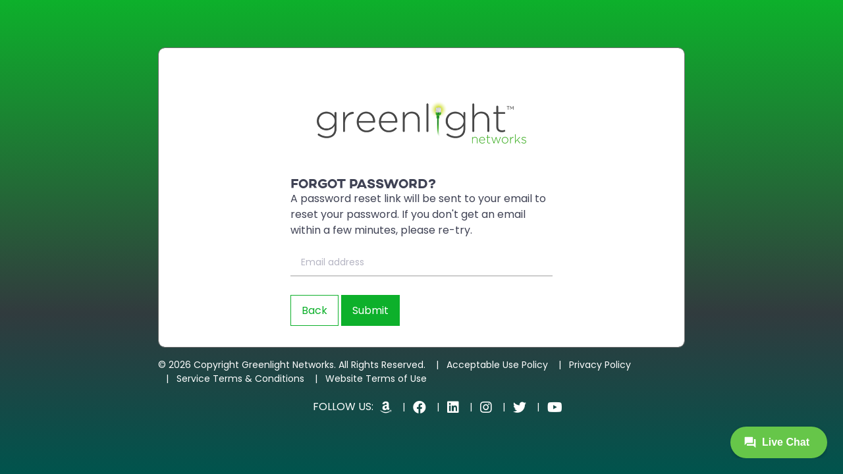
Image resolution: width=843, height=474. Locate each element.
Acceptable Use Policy (497, 364)
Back (314, 310)
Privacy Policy (600, 364)
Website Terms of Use (376, 378)
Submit (370, 310)
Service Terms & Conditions (240, 378)
